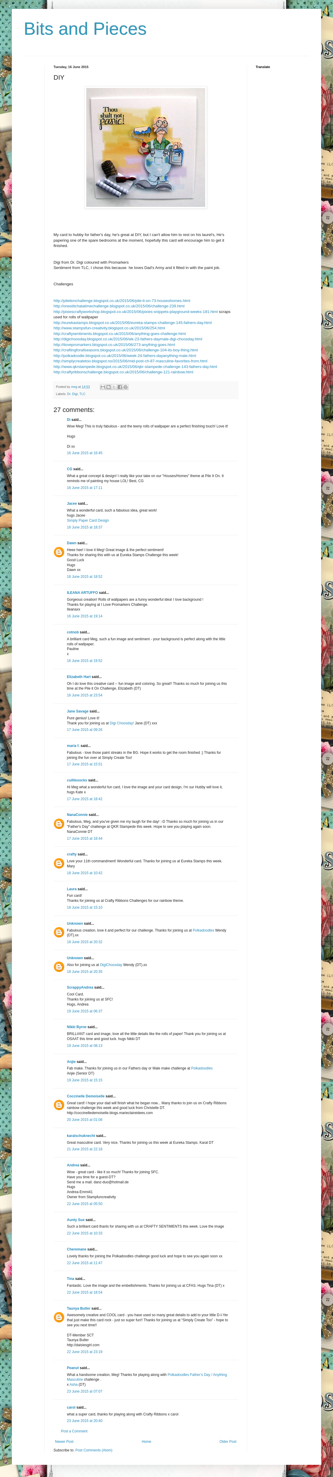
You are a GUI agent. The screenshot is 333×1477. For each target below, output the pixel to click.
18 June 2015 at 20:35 (84, 972)
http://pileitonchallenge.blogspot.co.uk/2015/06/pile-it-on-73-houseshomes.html (122, 300)
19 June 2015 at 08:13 (84, 1046)
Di (68, 420)
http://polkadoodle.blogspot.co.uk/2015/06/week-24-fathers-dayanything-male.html (125, 355)
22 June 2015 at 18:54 (84, 1292)
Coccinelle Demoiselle (86, 1096)
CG (69, 469)
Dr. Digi (72, 394)
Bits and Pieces (85, 29)
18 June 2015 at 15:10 (84, 907)
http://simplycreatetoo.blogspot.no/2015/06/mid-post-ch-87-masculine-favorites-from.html (130, 361)
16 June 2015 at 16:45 (84, 453)
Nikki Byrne (77, 1027)
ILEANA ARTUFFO (82, 593)
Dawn (71, 543)
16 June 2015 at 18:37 (84, 527)
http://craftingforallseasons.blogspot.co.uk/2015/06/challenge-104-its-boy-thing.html (126, 350)
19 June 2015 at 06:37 (84, 1011)
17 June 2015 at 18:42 (84, 799)
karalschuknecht (81, 1136)
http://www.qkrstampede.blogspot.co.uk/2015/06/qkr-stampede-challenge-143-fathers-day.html (135, 366)
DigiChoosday (111, 965)
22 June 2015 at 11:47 (84, 1263)
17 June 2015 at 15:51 (84, 764)
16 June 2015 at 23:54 (84, 695)
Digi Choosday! (122, 723)
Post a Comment (74, 1431)
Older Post (227, 1442)
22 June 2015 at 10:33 (84, 1233)
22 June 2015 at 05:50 (84, 1204)
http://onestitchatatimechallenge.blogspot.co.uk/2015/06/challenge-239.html (119, 306)
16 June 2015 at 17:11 (84, 488)
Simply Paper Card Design (88, 520)
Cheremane (76, 1249)
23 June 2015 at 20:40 (84, 1421)
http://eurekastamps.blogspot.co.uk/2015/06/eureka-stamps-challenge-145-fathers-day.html (133, 322)
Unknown (75, 923)
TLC (82, 394)
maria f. (73, 746)
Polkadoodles (203, 930)
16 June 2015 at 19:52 (84, 661)
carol (71, 1407)
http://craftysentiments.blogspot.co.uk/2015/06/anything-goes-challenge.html (120, 333)
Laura (72, 889)
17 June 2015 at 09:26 (84, 730)
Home (146, 1442)
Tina (70, 1279)
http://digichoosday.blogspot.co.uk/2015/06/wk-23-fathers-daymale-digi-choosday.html (128, 339)
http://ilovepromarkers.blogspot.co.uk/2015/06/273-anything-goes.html (114, 344)
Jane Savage (78, 711)
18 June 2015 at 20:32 (84, 942)
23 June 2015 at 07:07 (84, 1391)
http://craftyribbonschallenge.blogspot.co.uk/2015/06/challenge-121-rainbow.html (123, 372)
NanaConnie (77, 815)
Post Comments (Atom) (93, 1450)
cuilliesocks (77, 780)
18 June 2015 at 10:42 (84, 873)
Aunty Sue (75, 1220)
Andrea (73, 1165)
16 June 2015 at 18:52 (84, 577)
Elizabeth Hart (79, 677)
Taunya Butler (78, 1308)
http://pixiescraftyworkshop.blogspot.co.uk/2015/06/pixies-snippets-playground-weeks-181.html (136, 311)
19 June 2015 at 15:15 (84, 1080)
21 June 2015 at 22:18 (84, 1149)
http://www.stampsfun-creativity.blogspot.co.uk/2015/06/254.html (109, 328)
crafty (72, 854)
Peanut (73, 1368)
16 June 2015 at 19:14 (84, 616)
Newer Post (64, 1442)
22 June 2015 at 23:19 (84, 1352)
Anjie (71, 1062)
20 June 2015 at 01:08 (84, 1120)
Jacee (72, 503)
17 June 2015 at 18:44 (84, 838)
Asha (74, 1384)
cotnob (73, 632)
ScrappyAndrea (80, 987)
